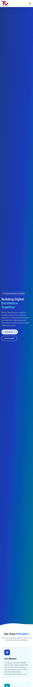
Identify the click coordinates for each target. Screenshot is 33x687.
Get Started (9, 332)
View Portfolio (9, 339)
